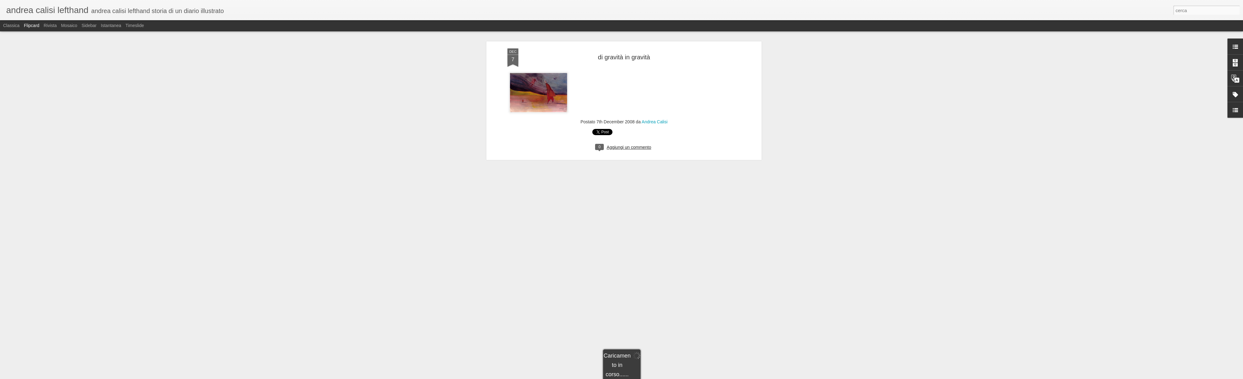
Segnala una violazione (666, 375)
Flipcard (31, 25)
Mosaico (69, 25)
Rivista (50, 25)
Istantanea (111, 25)
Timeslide (135, 25)
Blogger (641, 375)
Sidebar (88, 25)
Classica (11, 25)
